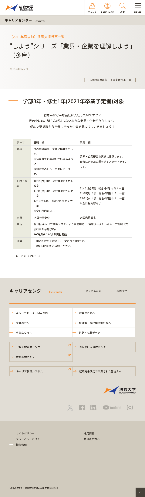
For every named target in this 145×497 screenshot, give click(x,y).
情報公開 (21, 444)
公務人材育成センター (29, 347)
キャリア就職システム (29, 371)
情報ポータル (96, 224)
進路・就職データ (89, 332)
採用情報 (89, 433)
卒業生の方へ (24, 332)
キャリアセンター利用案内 (32, 313)
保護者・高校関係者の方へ (95, 323)
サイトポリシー (25, 433)
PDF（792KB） (31, 256)
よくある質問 (93, 291)
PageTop (140, 492)
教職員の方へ (92, 439)
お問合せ (121, 291)
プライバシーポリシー (29, 439)
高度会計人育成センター (93, 347)
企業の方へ (22, 323)
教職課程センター (26, 357)
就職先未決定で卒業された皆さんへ (100, 371)
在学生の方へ (87, 313)
